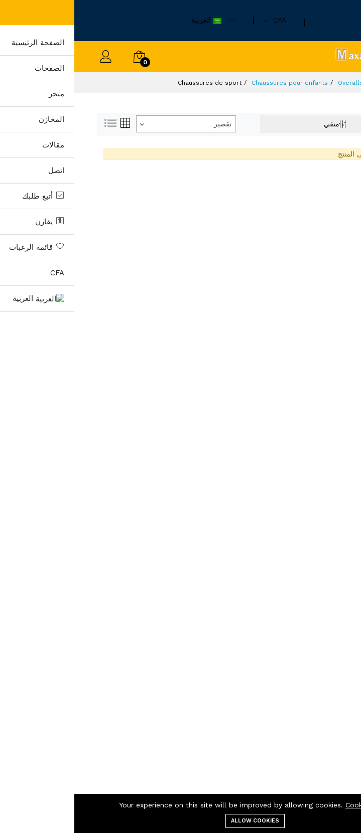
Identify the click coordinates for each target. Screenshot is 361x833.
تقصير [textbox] (148, 124)
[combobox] (112, 123)
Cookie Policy (293, 805)
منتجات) (309, 82)
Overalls (276, 82)
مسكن (337, 82)
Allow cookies (181, 820)
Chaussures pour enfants (215, 82)
